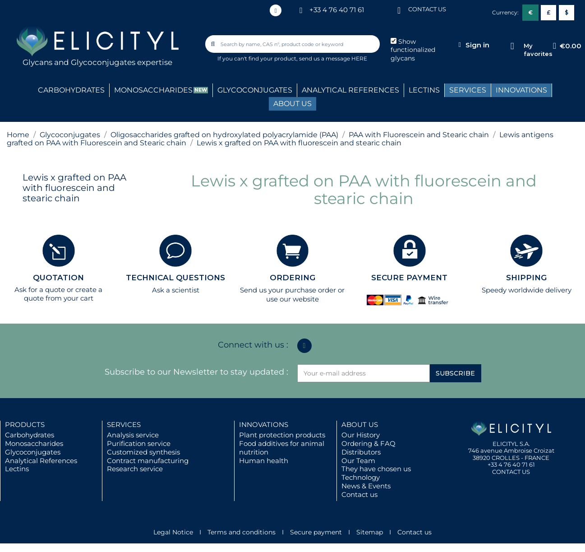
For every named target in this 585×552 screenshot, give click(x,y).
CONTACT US (427, 9)
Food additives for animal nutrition (281, 447)
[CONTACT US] (399, 10)
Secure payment (316, 532)
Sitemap (369, 532)
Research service (135, 468)
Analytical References (41, 460)
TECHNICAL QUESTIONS (175, 277)
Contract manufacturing (148, 460)
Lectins (17, 468)
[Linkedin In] (275, 10)
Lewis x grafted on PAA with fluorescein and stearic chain (74, 188)
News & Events (366, 486)
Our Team (358, 460)
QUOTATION (58, 277)
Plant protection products (282, 435)
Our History (360, 435)
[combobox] (293, 44)
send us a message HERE (333, 58)
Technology (360, 477)
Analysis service (133, 435)
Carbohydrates (29, 435)
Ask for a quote (39, 289)
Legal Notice (173, 532)
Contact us (359, 494)
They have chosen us (376, 468)
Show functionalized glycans (413, 50)
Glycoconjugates (32, 452)
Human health (263, 460)
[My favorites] (512, 46)
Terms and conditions (241, 532)
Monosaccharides (34, 443)
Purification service (138, 443)
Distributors (361, 452)
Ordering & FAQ (368, 443)
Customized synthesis (143, 452)
